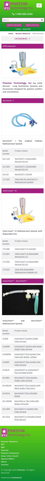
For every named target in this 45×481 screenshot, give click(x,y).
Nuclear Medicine (23, 34)
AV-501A (6, 393)
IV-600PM (7, 354)
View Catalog (32, 25)
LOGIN (18, 29)
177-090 (6, 249)
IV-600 (5, 338)
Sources (4, 450)
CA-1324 (6, 166)
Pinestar (21, 470)
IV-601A (6, 370)
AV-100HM (7, 401)
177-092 (6, 261)
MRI (3, 447)
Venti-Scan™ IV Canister (25, 249)
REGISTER (27, 29)
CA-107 (6, 174)
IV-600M (6, 346)
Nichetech (17, 477)
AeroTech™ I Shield (23, 174)
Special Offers (7, 459)
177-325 (6, 179)
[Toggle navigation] (39, 5)
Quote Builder (14, 25)
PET (2, 444)
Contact (5, 464)
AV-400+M (7, 385)
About (4, 462)
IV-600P (6, 362)
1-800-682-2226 (22, 14)
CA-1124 (6, 158)
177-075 (6, 269)
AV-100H (6, 409)
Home (10, 34)
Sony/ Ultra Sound (9, 456)
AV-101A (6, 416)
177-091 (6, 254)
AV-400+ (6, 377)
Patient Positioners (10, 453)
